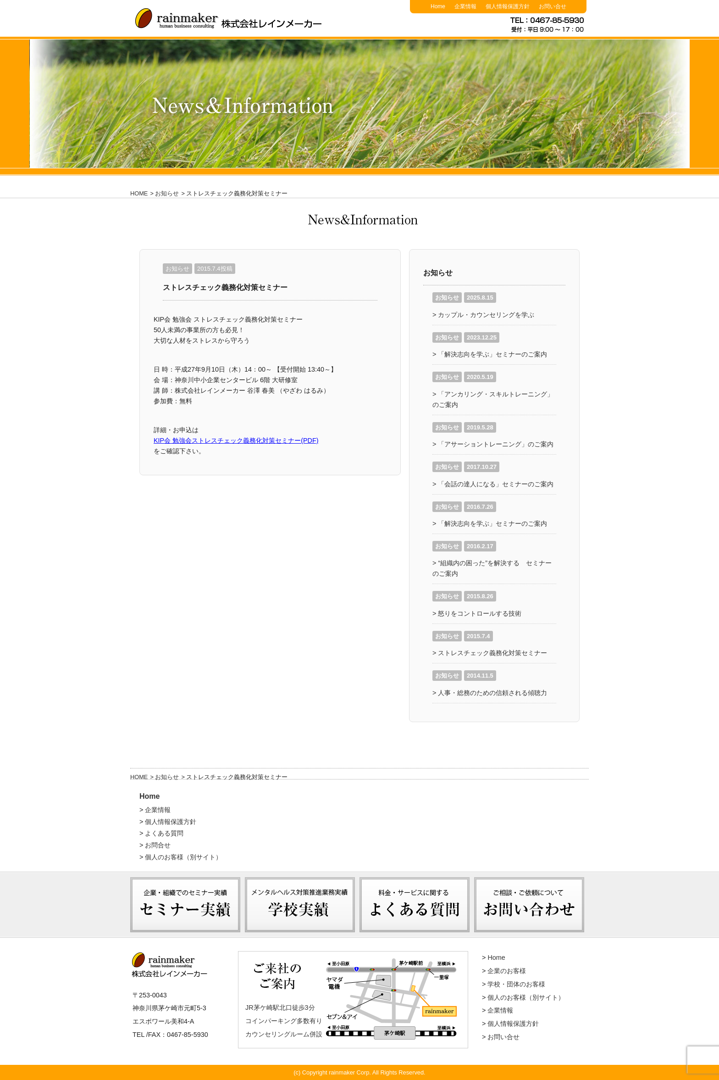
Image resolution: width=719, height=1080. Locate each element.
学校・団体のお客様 (516, 984)
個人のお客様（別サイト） (183, 857)
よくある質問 (164, 833)
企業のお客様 (506, 970)
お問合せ (158, 845)
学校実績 (300, 944)
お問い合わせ (529, 944)
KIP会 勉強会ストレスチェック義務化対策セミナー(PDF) (236, 440)
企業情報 (158, 809)
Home (149, 796)
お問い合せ (503, 1037)
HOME (139, 193)
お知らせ (167, 193)
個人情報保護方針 (170, 821)
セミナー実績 (185, 944)
